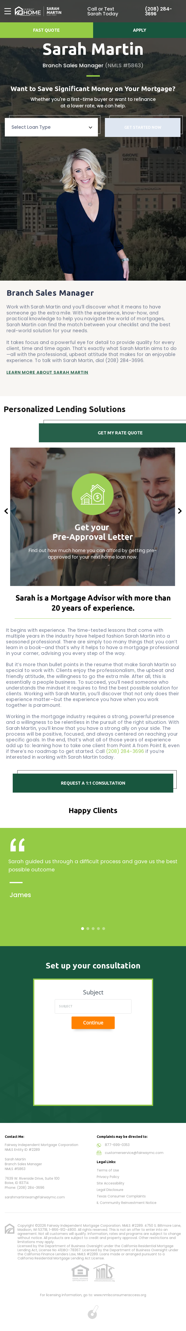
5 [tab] (103, 928)
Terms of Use (108, 1170)
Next (180, 511)
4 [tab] (98, 928)
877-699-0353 (117, 1144)
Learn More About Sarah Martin (47, 368)
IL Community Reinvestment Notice (126, 1202)
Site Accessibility (110, 1183)
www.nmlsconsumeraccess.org (120, 1295)
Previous (6, 511)
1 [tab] (82, 928)
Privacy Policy (108, 1176)
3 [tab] (93, 928)
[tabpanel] (93, 882)
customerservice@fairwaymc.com (134, 1152)
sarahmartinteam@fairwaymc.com (35, 1197)
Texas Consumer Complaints (121, 1196)
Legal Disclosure (110, 1189)
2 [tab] (88, 928)
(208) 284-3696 (158, 11)
